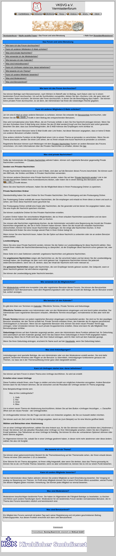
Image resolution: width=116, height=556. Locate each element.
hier (84, 146)
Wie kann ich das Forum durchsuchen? (23, 45)
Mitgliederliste (13, 287)
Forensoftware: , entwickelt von (58, 532)
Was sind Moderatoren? (16, 78)
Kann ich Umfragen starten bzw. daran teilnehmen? (28, 67)
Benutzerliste (83, 115)
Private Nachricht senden (86, 177)
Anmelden (98, 35)
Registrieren (107, 35)
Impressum (58, 527)
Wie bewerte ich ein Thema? (18, 71)
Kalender (38, 306)
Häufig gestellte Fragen (28, 35)
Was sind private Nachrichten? (19, 53)
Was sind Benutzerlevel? (16, 82)
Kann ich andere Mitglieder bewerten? (22, 74)
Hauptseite (70, 341)
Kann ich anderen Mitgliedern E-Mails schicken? (27, 49)
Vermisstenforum (10, 35)
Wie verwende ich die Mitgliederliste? (22, 56)
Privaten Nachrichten (61, 144)
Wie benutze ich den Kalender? (19, 60)
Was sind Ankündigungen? (17, 64)
